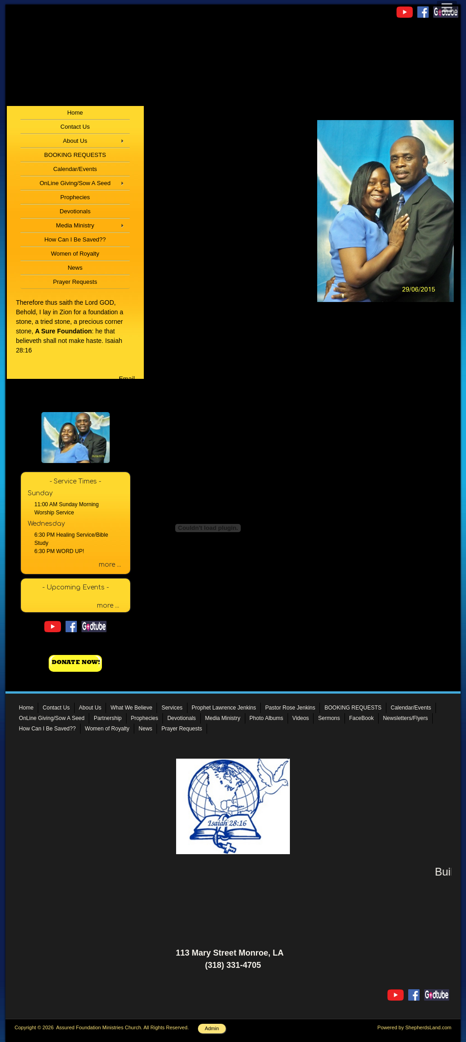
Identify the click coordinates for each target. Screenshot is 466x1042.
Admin (212, 1028)
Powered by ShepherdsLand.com (414, 1027)
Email (127, 379)
